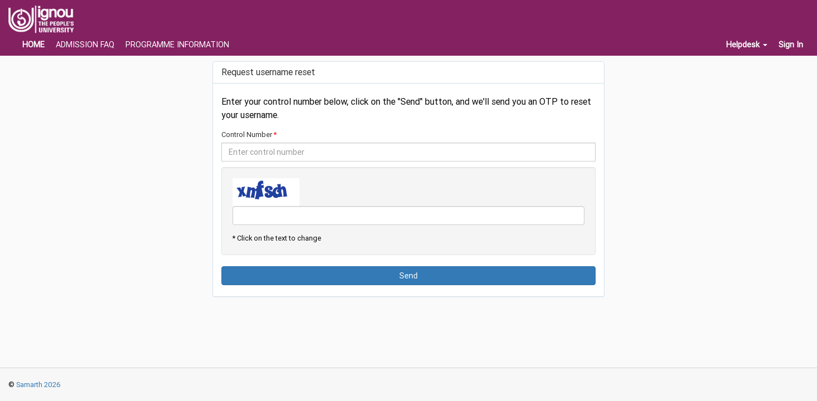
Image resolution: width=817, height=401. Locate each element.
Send (408, 276)
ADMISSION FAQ (85, 45)
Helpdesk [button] (746, 45)
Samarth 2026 (37, 384)
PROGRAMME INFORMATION (177, 45)
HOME (33, 45)
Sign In (791, 45)
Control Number (246, 134)
